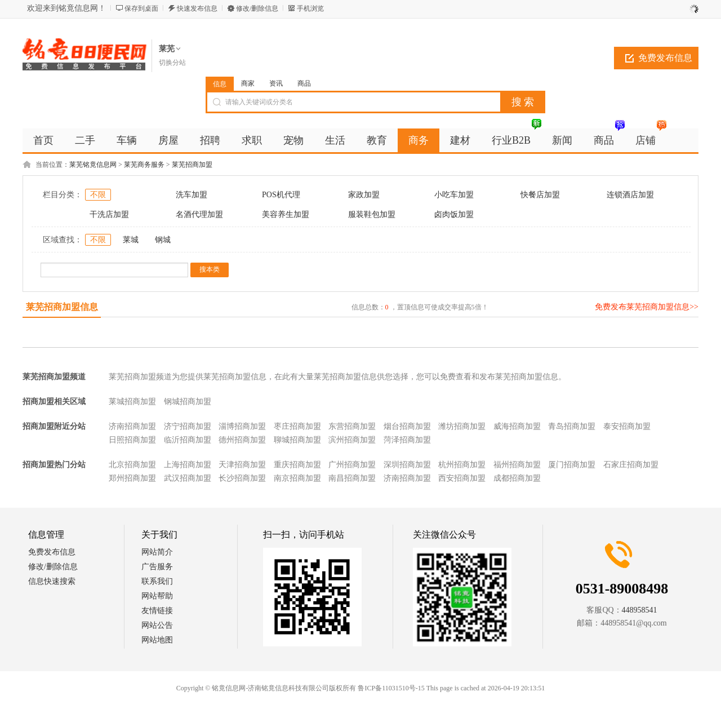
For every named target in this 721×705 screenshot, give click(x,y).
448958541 (639, 610)
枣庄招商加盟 (297, 426)
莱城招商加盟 (132, 401)
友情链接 (157, 610)
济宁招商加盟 (187, 426)
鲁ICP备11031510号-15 (391, 688)
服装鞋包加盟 (371, 214)
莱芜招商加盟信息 (62, 307)
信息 (219, 84)
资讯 (276, 83)
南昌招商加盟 (352, 478)
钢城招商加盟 (187, 401)
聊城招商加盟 (297, 440)
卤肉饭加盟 (454, 214)
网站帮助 (157, 596)
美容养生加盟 (285, 214)
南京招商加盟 (297, 478)
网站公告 (157, 625)
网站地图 (157, 640)
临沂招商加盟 (187, 440)
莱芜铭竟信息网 (93, 165)
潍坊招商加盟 (462, 426)
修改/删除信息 (257, 8)
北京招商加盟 (132, 464)
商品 (304, 83)
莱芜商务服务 (144, 165)
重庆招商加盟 (297, 464)
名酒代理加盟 (199, 214)
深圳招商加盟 (407, 464)
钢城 (163, 240)
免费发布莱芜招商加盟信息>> (646, 307)
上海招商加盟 (187, 464)
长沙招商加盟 (242, 478)
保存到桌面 (141, 8)
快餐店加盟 (540, 194)
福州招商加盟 (517, 464)
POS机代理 (281, 194)
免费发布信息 (665, 58)
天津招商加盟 (242, 464)
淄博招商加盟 (242, 426)
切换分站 (172, 62)
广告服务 (157, 566)
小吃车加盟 (454, 194)
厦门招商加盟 (571, 464)
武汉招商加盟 (187, 478)
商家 (248, 83)
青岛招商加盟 (571, 426)
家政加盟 (364, 194)
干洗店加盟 (109, 214)
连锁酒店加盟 (630, 194)
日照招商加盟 (132, 440)
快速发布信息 (197, 8)
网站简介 (157, 552)
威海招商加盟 (517, 426)
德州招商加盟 (242, 440)
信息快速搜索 (51, 581)
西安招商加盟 (462, 478)
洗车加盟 (191, 194)
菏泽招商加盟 (407, 440)
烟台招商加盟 (407, 426)
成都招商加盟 (517, 478)
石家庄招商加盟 (630, 464)
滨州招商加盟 (352, 440)
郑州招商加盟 (132, 478)
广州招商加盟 (352, 464)
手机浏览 (310, 8)
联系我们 (157, 581)
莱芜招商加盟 (192, 165)
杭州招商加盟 (462, 464)
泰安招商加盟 (627, 426)
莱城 (131, 240)
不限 (98, 194)
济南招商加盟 (132, 426)
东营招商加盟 (352, 426)
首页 (43, 140)
